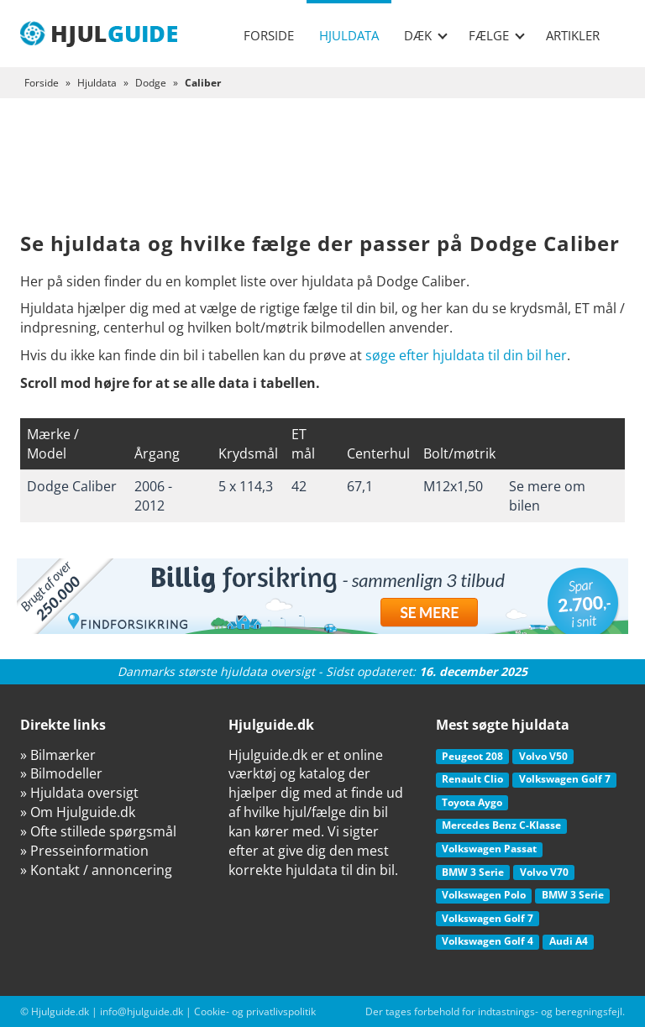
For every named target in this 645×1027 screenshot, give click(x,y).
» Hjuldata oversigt (79, 792)
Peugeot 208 (472, 756)
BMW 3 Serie (473, 872)
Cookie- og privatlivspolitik (255, 1011)
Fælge (497, 35)
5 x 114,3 (245, 486)
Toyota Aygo (472, 802)
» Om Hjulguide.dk (77, 812)
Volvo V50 (543, 756)
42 (299, 486)
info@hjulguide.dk (141, 1011)
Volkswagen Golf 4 (487, 941)
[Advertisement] (322, 178)
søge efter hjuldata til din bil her (466, 355)
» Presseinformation (84, 850)
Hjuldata (349, 35)
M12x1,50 (453, 486)
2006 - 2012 (153, 496)
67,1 (360, 486)
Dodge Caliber (72, 486)
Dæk (426, 35)
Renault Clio (472, 779)
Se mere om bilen (547, 496)
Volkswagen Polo (484, 895)
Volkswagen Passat (489, 848)
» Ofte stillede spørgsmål (98, 831)
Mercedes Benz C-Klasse (501, 825)
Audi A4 (568, 941)
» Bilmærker (58, 755)
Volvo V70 (544, 872)
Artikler (573, 35)
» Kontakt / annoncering (96, 870)
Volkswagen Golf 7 (565, 779)
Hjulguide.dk (60, 1011)
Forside (269, 35)
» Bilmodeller (61, 773)
